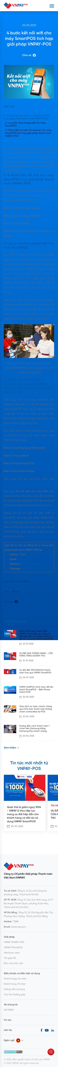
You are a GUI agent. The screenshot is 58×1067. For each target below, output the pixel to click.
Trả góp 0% (10, 958)
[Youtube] (47, 1030)
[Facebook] (41, 1030)
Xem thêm (11, 747)
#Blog (15, 591)
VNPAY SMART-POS (14, 942)
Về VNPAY (9, 1010)
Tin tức (7, 1020)
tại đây (8, 483)
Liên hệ (8, 1030)
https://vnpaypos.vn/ (32, 564)
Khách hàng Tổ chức (14, 984)
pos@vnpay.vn (25, 559)
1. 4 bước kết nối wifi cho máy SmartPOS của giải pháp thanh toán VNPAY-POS (27, 117)
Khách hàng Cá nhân (15, 979)
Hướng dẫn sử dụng (14, 989)
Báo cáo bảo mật (13, 963)
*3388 (15, 921)
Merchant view (12, 953)
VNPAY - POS (28, 568)
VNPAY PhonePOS (13, 947)
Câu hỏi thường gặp (15, 994)
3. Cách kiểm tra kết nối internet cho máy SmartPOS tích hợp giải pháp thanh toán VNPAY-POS (28, 133)
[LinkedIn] (52, 1030)
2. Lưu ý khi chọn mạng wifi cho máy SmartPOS (25, 124)
